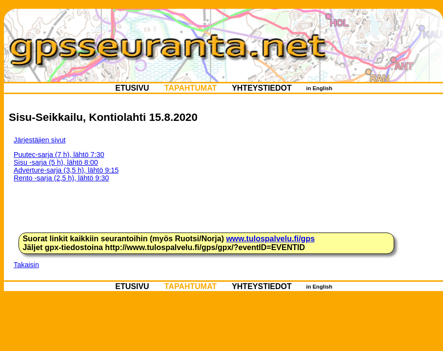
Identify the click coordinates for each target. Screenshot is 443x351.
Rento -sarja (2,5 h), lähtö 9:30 (61, 178)
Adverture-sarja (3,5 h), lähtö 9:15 (66, 170)
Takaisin (26, 265)
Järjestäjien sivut (39, 140)
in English (319, 88)
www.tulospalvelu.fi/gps (270, 238)
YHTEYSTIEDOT (262, 88)
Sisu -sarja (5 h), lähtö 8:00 (56, 162)
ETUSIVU (132, 88)
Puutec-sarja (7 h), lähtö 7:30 (59, 154)
